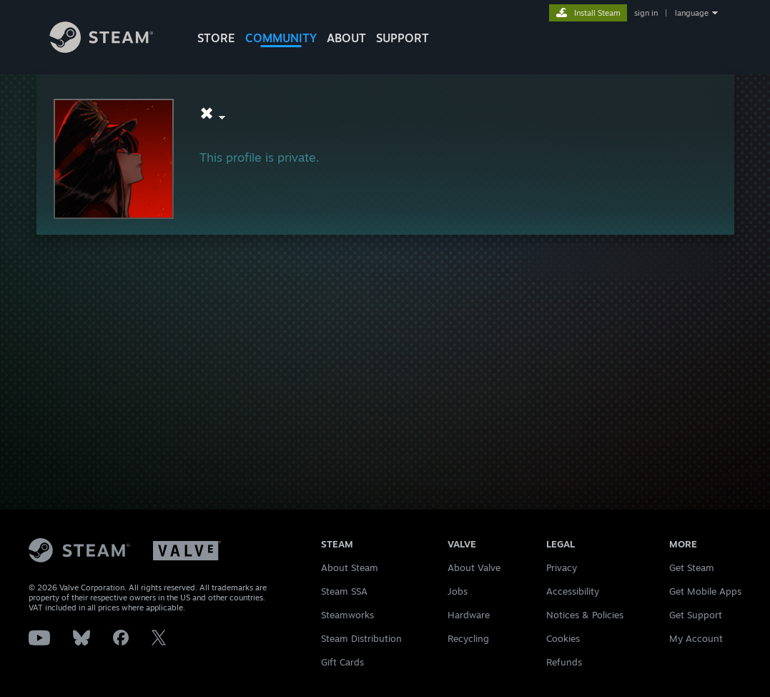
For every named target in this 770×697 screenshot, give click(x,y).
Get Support (695, 614)
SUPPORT (402, 38)
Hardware (469, 614)
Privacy (561, 567)
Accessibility (572, 591)
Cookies (563, 638)
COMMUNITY (281, 38)
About (346, 38)
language (692, 13)
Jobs (458, 591)
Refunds (564, 662)
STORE (216, 38)
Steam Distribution (361, 638)
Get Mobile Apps (705, 591)
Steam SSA (344, 591)
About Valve (474, 567)
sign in (646, 13)
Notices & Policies (584, 614)
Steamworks (347, 614)
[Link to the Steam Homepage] (112, 49)
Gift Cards (342, 662)
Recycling (468, 638)
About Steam (349, 567)
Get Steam (691, 567)
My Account (696, 638)
